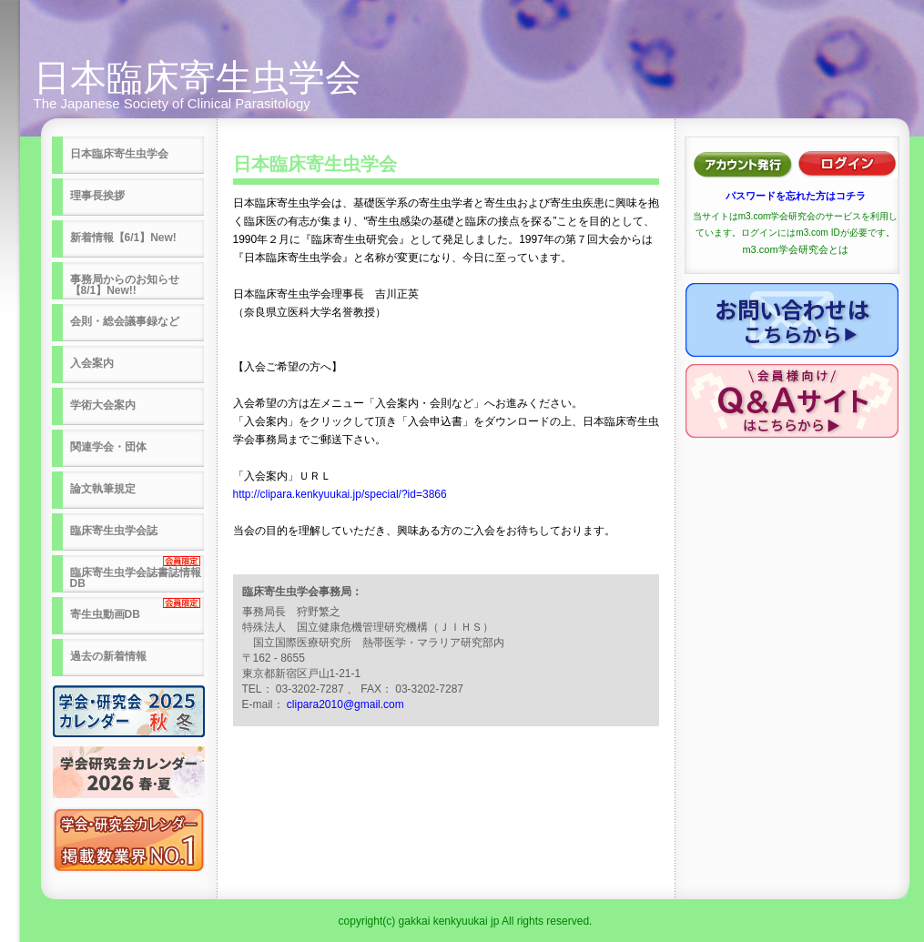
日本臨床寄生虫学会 (197, 77)
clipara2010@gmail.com (345, 704)
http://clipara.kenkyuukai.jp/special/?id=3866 (340, 494)
